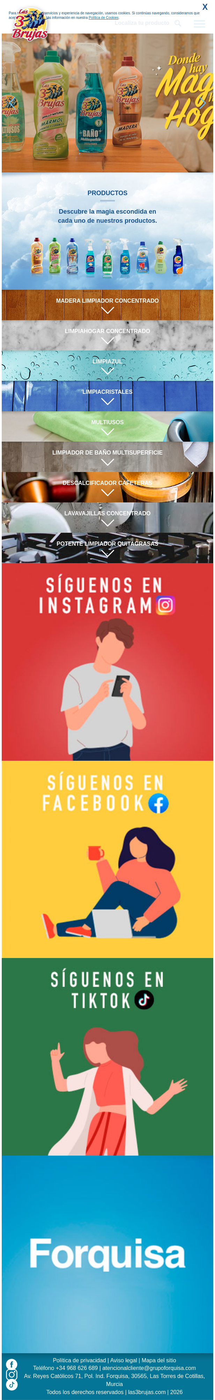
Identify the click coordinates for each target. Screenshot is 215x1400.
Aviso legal (123, 1360)
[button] (202, 103)
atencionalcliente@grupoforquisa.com (149, 1368)
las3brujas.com (147, 1392)
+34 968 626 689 (77, 1368)
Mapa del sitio (159, 1360)
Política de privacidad (79, 1360)
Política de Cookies (104, 18)
